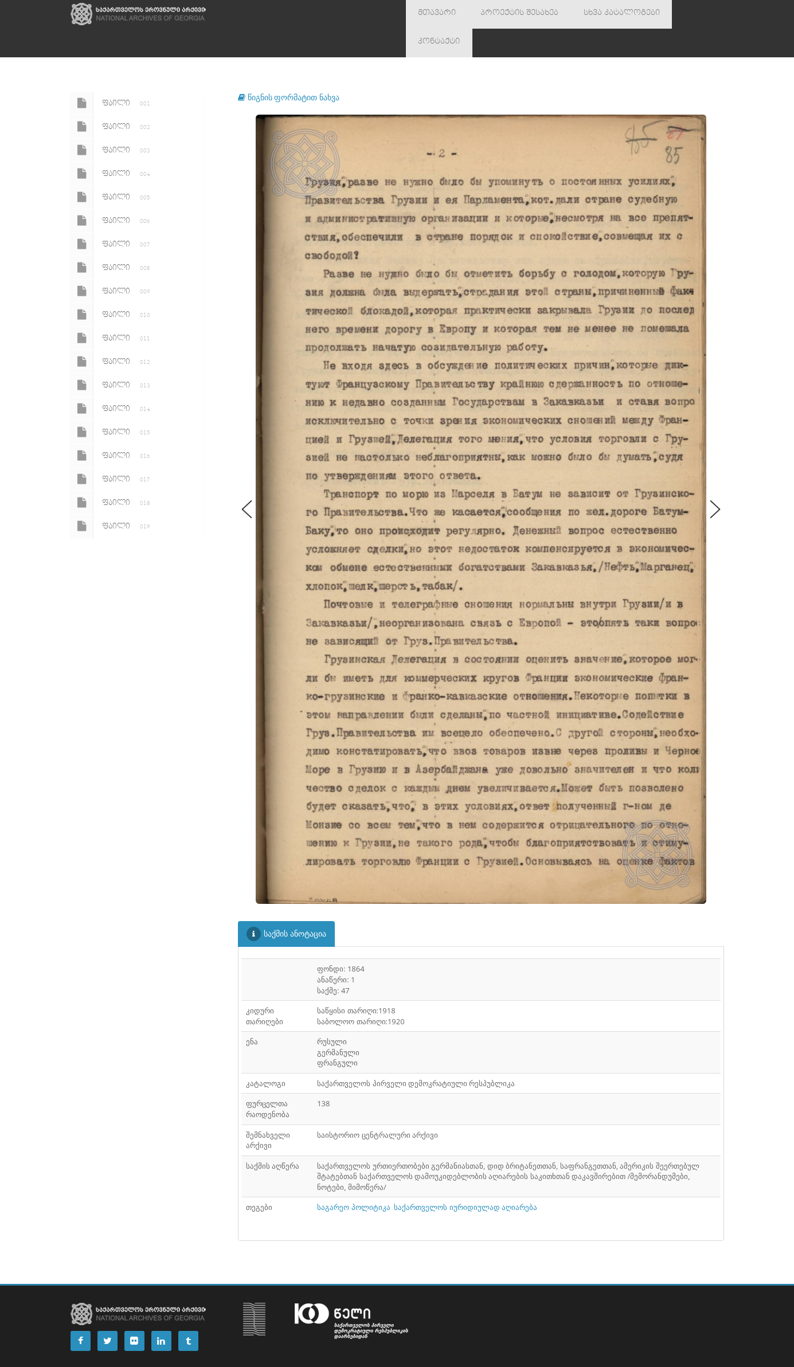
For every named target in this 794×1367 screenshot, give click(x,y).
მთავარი (432, 14)
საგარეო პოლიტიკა (353, 1178)
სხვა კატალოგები (595, 14)
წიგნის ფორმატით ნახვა (288, 68)
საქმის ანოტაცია (286, 905)
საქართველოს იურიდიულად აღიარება (465, 1178)
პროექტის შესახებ (504, 14)
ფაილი (112, 74)
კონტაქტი (667, 14)
